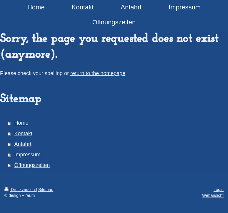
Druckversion (20, 189)
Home (21, 123)
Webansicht (213, 195)
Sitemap (45, 189)
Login (219, 189)
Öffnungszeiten (32, 165)
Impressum (27, 155)
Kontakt (23, 133)
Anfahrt (22, 144)
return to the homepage (97, 73)
